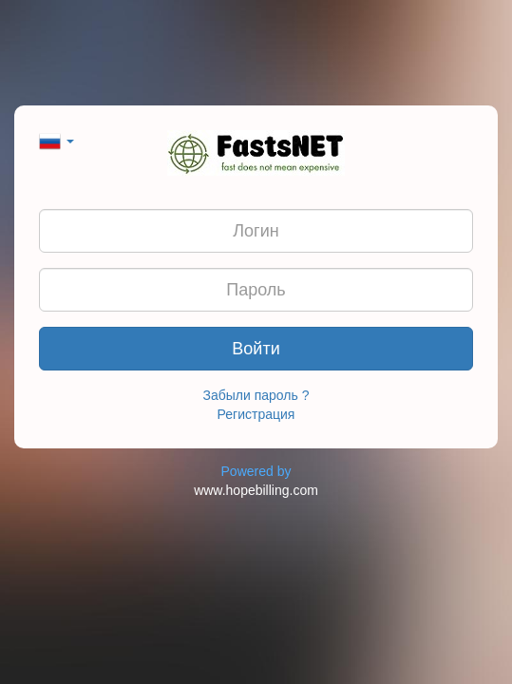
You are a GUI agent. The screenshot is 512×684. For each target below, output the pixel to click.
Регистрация (256, 414)
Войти (255, 348)
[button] (56, 139)
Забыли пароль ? (256, 395)
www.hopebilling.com (256, 490)
